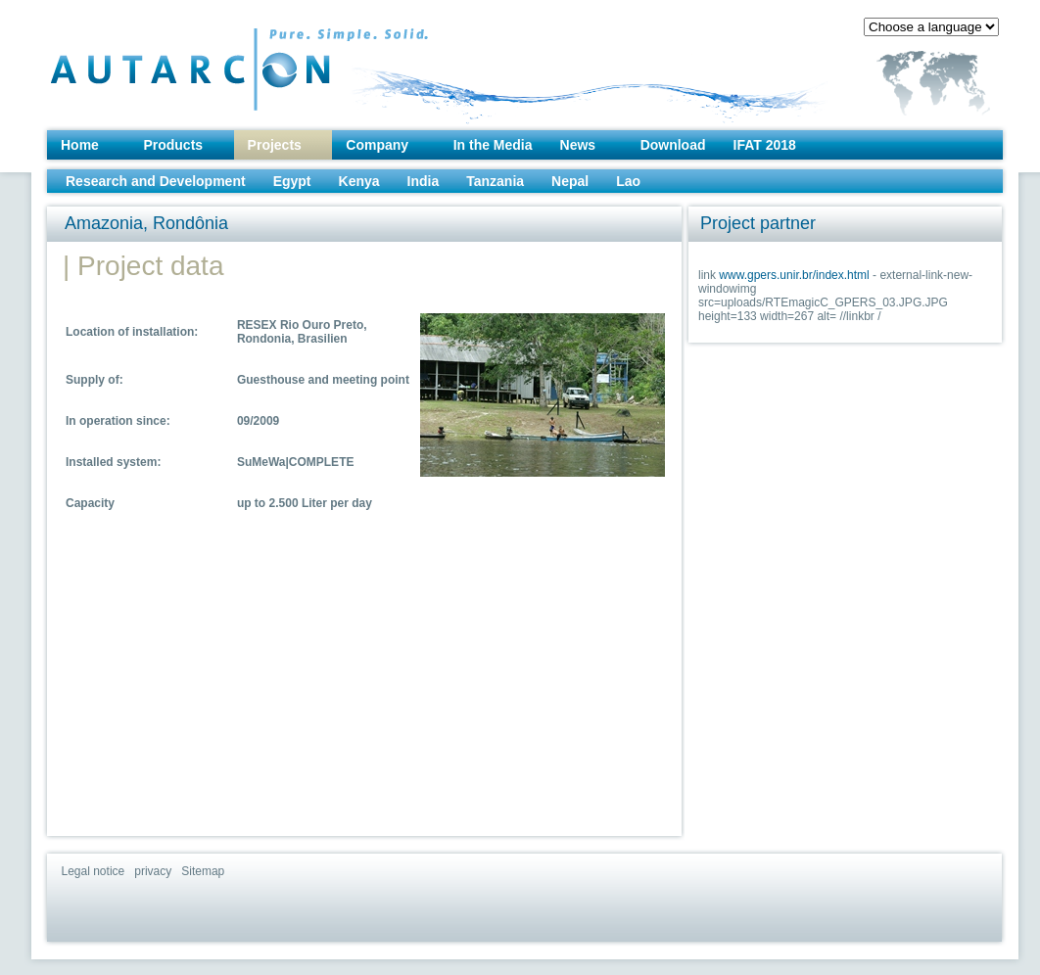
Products (173, 145)
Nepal (570, 181)
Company (377, 145)
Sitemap (202, 871)
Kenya (359, 181)
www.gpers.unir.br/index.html (794, 275)
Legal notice (93, 871)
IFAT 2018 (764, 145)
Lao (628, 181)
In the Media (493, 145)
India (423, 181)
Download (673, 145)
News (578, 145)
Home (80, 145)
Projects (275, 145)
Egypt (292, 181)
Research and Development (156, 181)
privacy (152, 871)
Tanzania (495, 181)
